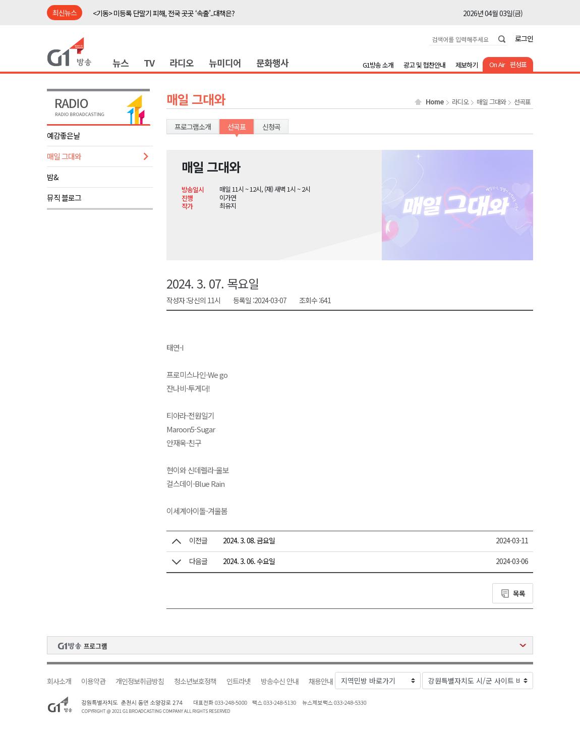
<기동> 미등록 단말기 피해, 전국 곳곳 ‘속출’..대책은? (164, 13)
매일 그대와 (64, 156)
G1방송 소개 (378, 65)
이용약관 (93, 681)
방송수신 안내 (280, 681)
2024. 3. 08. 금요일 (249, 540)
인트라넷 (238, 681)
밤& (53, 177)
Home (435, 102)
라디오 (181, 62)
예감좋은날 (63, 135)
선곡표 (522, 102)
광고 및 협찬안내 (424, 65)
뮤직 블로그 (64, 197)
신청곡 (271, 127)
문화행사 (272, 62)
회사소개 (59, 681)
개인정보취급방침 (139, 681)
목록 (519, 593)
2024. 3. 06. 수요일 (249, 561)
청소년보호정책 (195, 681)
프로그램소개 (193, 127)
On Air (497, 64)
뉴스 (120, 62)
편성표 (518, 64)
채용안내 (321, 681)
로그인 (524, 38)
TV (149, 62)
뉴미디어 (225, 62)
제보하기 (466, 65)
